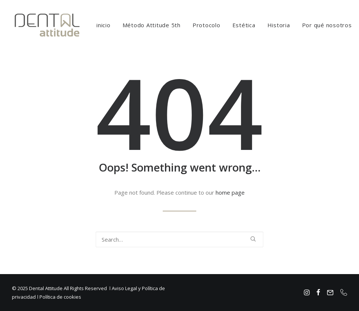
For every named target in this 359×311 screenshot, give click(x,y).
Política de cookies (60, 296)
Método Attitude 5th (152, 25)
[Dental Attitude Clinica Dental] (47, 25)
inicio (103, 25)
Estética (243, 25)
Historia (278, 25)
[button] (253, 238)
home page (230, 192)
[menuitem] (103, 25)
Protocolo (206, 25)
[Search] (179, 239)
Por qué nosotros (327, 25)
